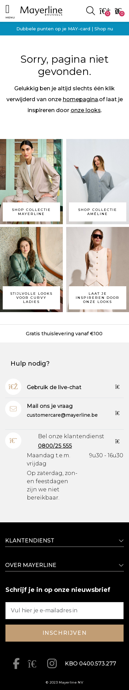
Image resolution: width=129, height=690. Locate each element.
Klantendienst (29, 540)
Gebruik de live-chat (54, 387)
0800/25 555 (55, 446)
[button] (10, 11)
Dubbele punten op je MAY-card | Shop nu (64, 28)
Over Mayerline (30, 565)
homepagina (80, 99)
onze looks (86, 110)
